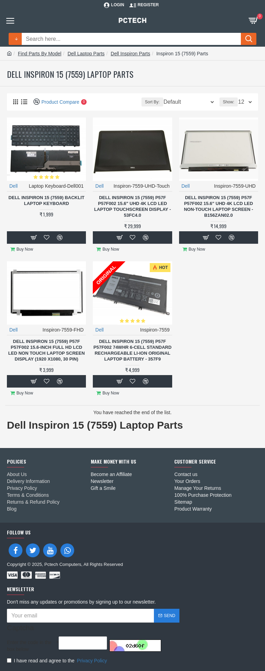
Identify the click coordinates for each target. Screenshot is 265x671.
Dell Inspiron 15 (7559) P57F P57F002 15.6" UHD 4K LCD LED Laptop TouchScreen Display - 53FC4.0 (132, 206)
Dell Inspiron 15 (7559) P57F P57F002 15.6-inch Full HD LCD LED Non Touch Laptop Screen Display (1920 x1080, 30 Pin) (46, 350)
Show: (228, 102)
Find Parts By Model (39, 53)
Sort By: (152, 102)
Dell (13, 186)
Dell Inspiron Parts (130, 53)
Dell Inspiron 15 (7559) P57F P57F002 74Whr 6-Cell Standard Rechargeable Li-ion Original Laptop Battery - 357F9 (132, 350)
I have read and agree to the (57, 660)
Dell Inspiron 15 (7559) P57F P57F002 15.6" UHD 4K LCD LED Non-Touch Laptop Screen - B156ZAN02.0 (218, 206)
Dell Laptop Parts (86, 53)
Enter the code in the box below (29, 646)
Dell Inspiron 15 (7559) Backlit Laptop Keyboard (47, 200)
